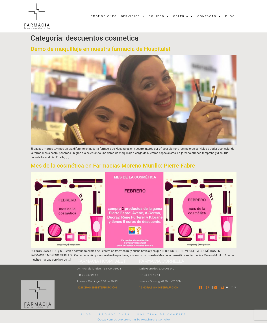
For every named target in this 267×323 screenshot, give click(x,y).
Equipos (159, 16)
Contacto (209, 16)
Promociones (104, 16)
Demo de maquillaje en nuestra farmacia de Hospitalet (101, 48)
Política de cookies (161, 314)
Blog (230, 16)
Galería (183, 16)
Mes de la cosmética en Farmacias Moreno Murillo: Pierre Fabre (113, 165)
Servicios (132, 16)
